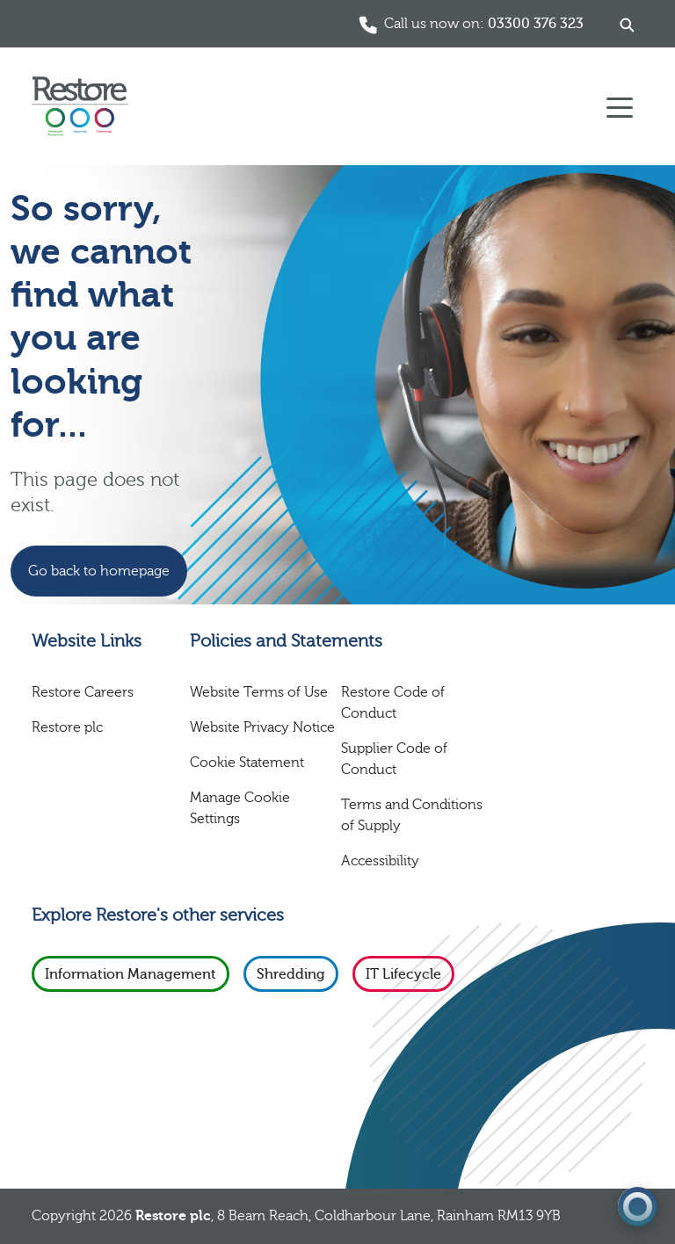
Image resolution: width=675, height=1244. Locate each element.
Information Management (130, 974)
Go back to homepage (99, 571)
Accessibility (380, 861)
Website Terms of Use (259, 692)
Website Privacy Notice (262, 727)
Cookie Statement (247, 762)
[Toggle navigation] (619, 106)
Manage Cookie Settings (240, 808)
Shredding (291, 974)
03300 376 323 (536, 24)
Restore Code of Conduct (393, 702)
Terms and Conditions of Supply (412, 815)
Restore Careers (83, 692)
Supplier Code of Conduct (394, 759)
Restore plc (67, 727)
